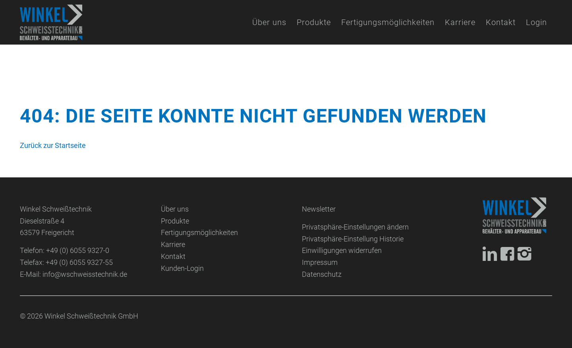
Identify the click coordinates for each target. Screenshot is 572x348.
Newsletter (319, 209)
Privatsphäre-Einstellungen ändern (355, 227)
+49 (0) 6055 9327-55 (79, 262)
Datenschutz (322, 274)
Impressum (320, 262)
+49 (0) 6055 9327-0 (77, 250)
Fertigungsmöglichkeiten (199, 232)
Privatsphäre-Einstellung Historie (353, 239)
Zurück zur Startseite (53, 145)
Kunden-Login (182, 268)
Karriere (173, 244)
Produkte (175, 221)
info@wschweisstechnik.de (85, 274)
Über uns (175, 209)
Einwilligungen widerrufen (342, 250)
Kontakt (173, 256)
